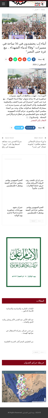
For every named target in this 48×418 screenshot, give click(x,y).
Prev (40, 221)
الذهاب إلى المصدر (38, 120)
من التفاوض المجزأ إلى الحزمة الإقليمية (19, 342)
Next (33, 221)
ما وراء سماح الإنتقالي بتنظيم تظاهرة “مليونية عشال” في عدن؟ (37, 144)
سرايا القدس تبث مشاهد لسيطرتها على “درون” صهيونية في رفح (12, 144)
